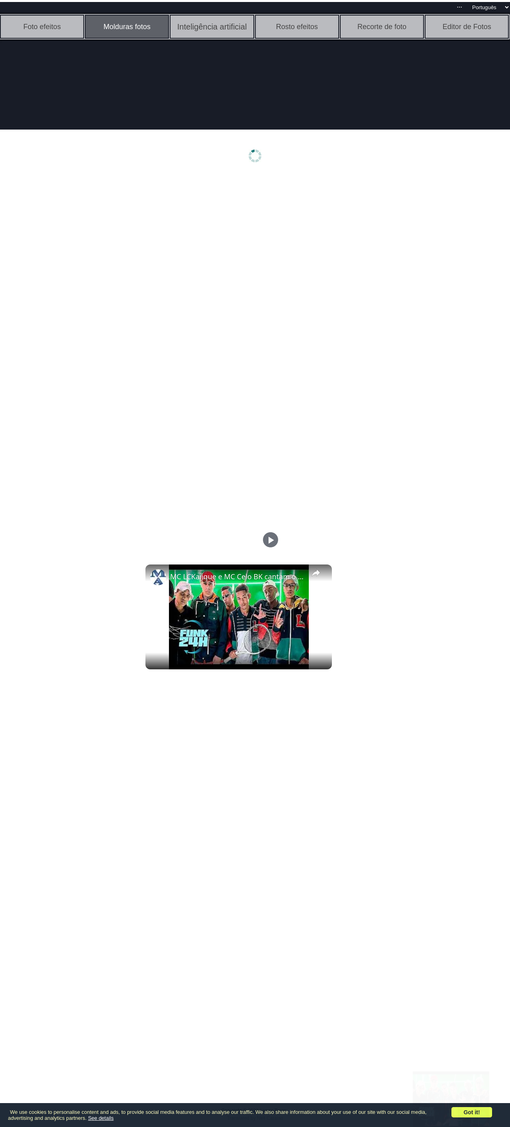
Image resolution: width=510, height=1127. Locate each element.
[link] (158, 577)
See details (101, 1118)
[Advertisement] (62, 301)
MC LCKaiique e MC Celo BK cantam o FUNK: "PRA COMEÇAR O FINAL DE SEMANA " (237, 576)
